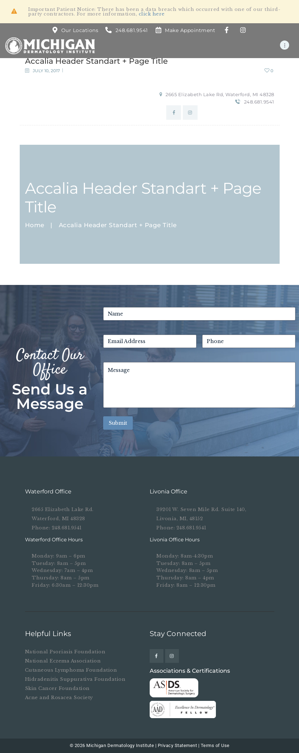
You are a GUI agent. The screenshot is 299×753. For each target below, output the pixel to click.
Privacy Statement (177, 745)
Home (34, 225)
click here (152, 14)
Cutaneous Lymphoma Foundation (71, 670)
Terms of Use (215, 745)
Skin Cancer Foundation (57, 688)
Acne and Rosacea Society (59, 698)
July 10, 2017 (46, 70)
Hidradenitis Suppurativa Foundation (75, 679)
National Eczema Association (63, 661)
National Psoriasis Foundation (65, 652)
